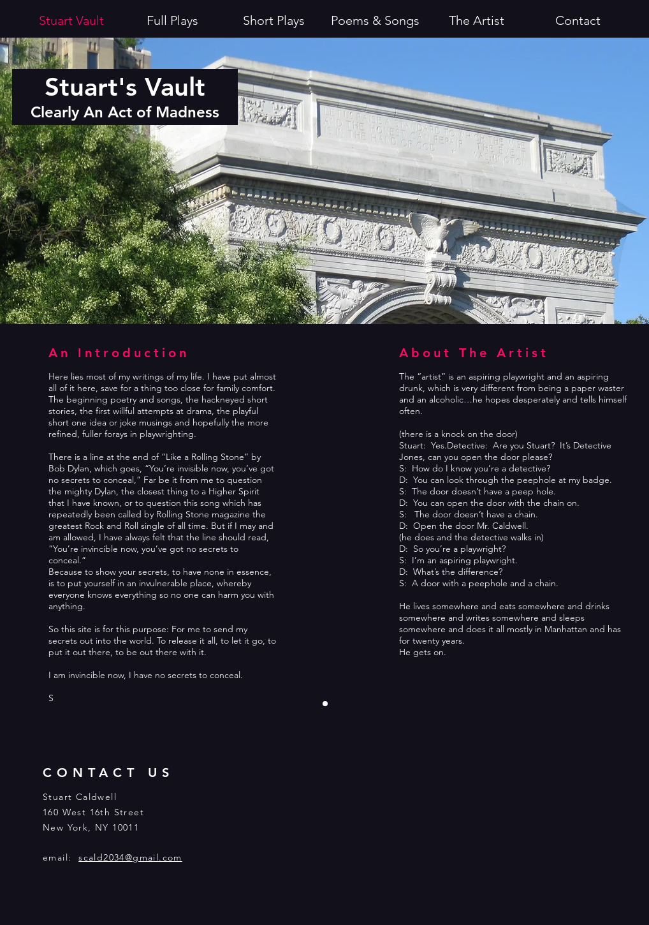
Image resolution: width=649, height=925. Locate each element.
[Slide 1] (325, 703)
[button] (273, 20)
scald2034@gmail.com (130, 857)
